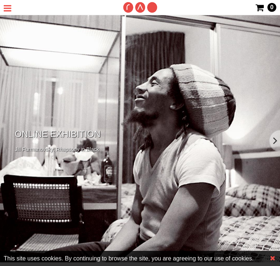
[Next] (274, 141)
